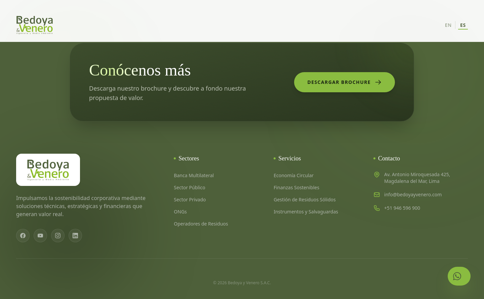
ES (463, 25)
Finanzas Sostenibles (296, 187)
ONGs (180, 211)
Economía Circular (294, 175)
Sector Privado (190, 199)
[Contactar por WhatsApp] (459, 276)
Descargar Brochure (344, 82)
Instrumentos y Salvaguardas (306, 211)
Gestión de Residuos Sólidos (305, 199)
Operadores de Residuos (201, 223)
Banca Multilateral (194, 175)
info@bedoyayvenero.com (413, 194)
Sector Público (189, 187)
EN (448, 25)
